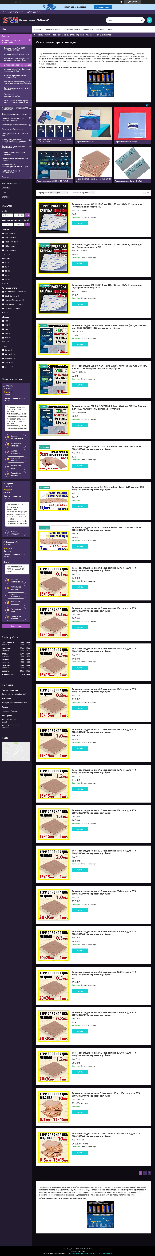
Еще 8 (6, 342)
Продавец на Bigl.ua (77, 1251)
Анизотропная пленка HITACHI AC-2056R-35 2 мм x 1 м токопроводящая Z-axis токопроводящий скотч (17, 411)
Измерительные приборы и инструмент (13, 153)
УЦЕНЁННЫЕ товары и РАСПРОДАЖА (11, 172)
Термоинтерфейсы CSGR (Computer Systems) (14, 49)
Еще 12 (7, 254)
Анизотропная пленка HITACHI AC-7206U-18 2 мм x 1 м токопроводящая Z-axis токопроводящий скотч (17, 423)
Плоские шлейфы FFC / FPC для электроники (13, 119)
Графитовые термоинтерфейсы (12, 95)
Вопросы (87, 29)
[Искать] (142, 20)
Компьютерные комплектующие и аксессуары (15, 165)
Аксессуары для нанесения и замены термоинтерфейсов (16, 101)
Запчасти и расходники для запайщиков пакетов (13, 147)
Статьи (5, 197)
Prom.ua (89, 1249)
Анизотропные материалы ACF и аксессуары (15, 109)
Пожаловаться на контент (77, 1253)
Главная (37, 29)
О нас (110, 29)
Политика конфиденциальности (100, 1253)
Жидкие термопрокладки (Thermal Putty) (15, 76)
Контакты (100, 29)
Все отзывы (16, 626)
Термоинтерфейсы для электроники (68, 35)
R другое (5, 177)
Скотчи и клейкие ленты (12, 129)
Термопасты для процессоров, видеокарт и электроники (17, 60)
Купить (80, 223)
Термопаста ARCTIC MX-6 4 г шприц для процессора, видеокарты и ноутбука (17, 508)
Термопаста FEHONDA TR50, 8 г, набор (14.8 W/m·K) (16, 569)
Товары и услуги (51, 29)
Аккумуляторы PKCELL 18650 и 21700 (15, 134)
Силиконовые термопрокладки (17, 65)
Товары (5, 36)
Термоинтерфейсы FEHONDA (16, 54)
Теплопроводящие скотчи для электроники (17, 89)
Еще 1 (6, 312)
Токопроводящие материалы (14, 114)
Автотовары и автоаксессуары (15, 125)
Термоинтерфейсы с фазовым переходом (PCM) (17, 70)
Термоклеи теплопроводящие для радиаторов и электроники (17, 83)
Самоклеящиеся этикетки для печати (15, 159)
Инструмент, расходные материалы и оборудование (14, 141)
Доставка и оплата (72, 29)
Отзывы (6, 188)
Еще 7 (6, 283)
